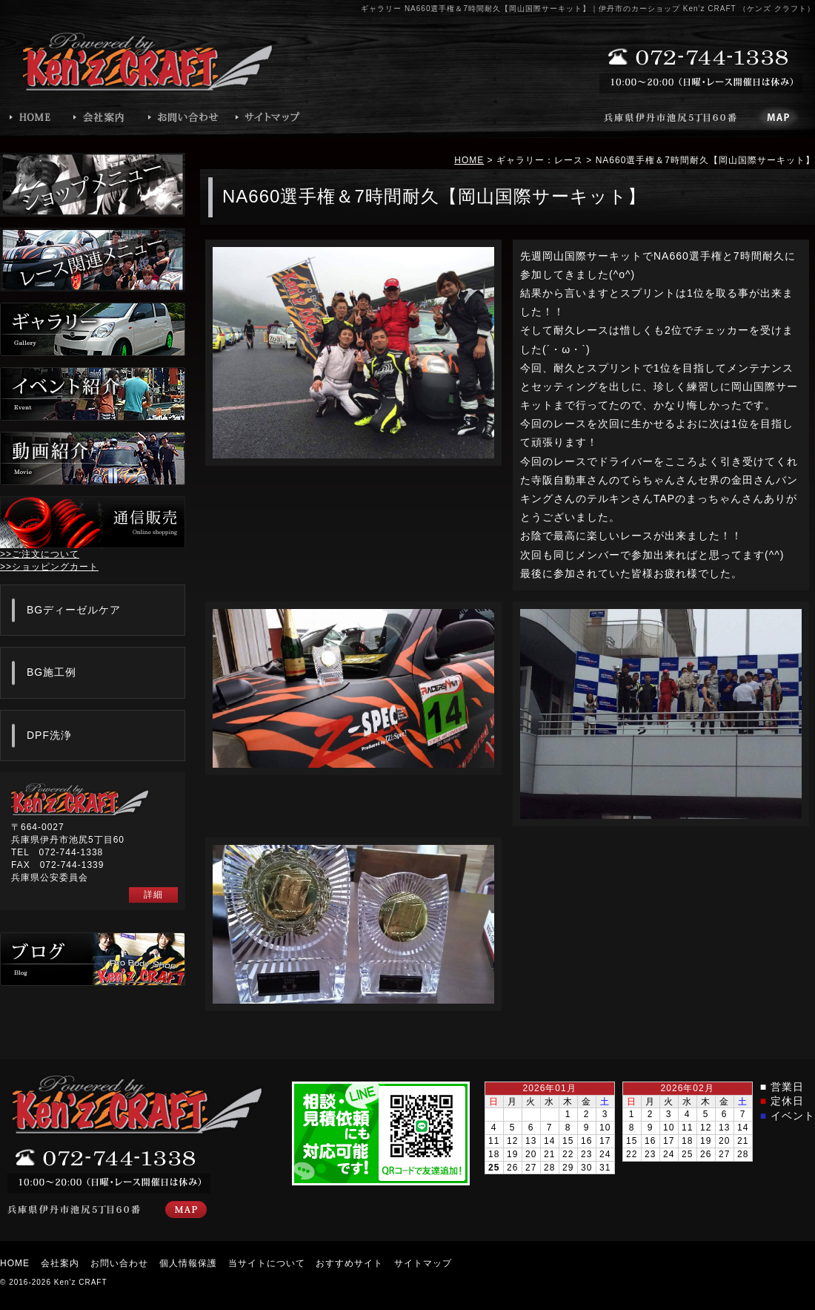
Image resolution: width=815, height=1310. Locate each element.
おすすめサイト (349, 1263)
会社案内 (60, 1263)
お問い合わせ (119, 1263)
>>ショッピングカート (49, 567)
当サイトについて (266, 1263)
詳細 (153, 894)
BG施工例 (51, 672)
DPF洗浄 (49, 735)
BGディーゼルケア (74, 610)
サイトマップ (423, 1263)
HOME (469, 160)
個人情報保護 (188, 1263)
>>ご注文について (39, 554)
